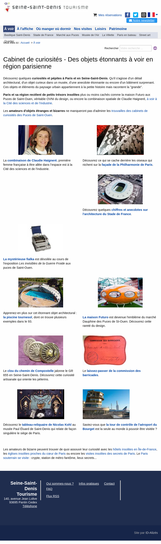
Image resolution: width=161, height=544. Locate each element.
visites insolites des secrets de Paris (110, 453)
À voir (9, 29)
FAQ (49, 489)
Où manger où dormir (53, 29)
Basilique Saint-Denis (17, 35)
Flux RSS (52, 496)
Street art (145, 35)
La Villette (108, 35)
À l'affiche (25, 29)
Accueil (25, 42)
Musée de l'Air (90, 35)
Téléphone (30, 506)
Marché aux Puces (67, 35)
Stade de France (43, 35)
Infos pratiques (89, 483)
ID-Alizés (151, 532)
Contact (109, 483)
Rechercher (111, 48)
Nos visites (83, 29)
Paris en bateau (126, 35)
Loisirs (100, 29)
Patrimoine (118, 29)
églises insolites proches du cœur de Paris (36, 453)
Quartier (9, 41)
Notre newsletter (142, 20)
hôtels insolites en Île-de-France (134, 449)
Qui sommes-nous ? (60, 483)
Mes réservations (107, 15)
